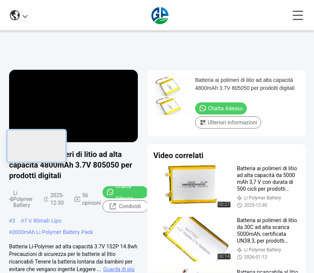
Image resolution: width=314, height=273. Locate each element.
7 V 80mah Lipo (42, 221)
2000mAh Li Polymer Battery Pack (52, 232)
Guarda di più (118, 269)
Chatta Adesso (119, 192)
